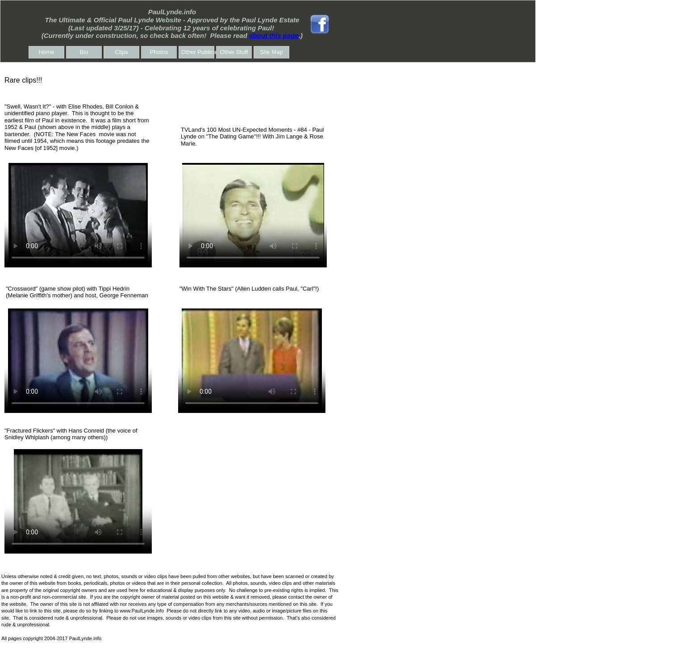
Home (46, 52)
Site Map (271, 52)
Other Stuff (234, 52)
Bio (84, 52)
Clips (121, 52)
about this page (274, 35)
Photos (159, 52)
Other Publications (197, 52)
